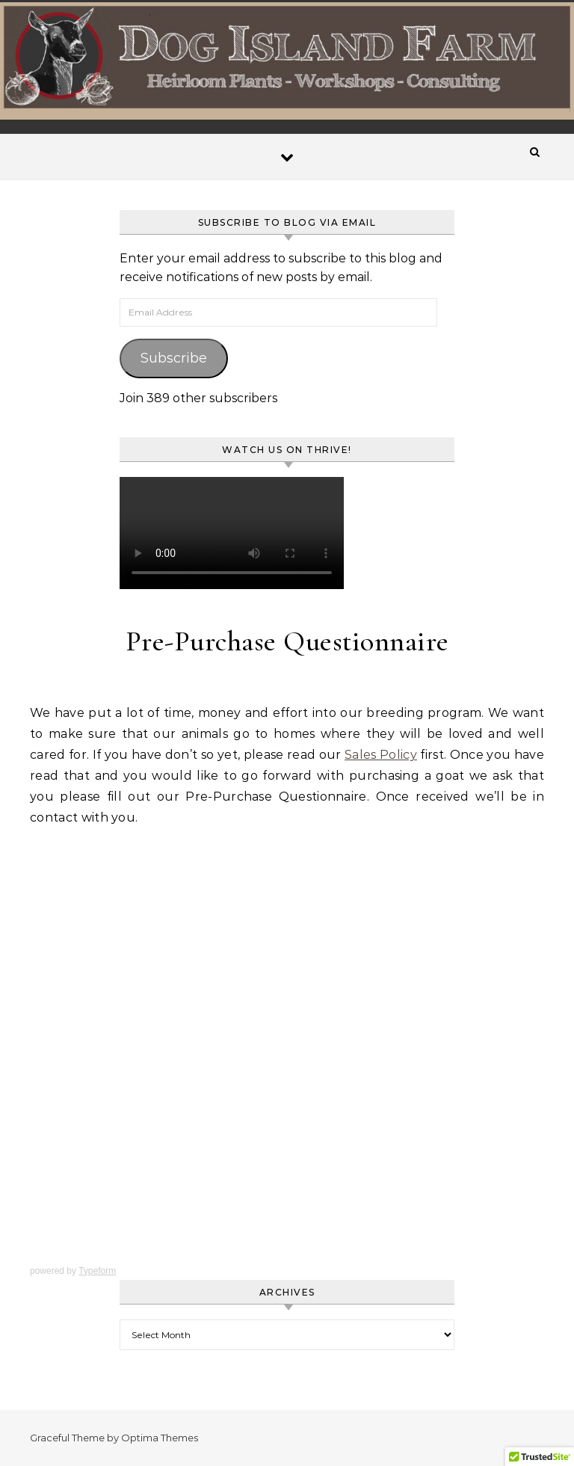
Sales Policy (381, 755)
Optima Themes (159, 1438)
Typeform (97, 1271)
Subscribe (174, 358)
